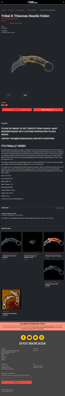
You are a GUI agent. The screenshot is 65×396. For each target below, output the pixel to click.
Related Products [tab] (6, 228)
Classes (3, 358)
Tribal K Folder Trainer (53, 256)
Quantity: (3, 102)
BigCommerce (10, 389)
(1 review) (11, 23)
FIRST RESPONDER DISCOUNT (8, 352)
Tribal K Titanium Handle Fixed (30, 256)
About (2, 355)
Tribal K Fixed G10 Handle (51, 284)
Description (4, 123)
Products (35, 350)
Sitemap (3, 359)
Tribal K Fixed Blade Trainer (10, 314)
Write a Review (18, 23)
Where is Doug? (5, 353)
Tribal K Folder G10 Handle (9, 256)
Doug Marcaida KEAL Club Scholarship (10, 350)
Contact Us (4, 356)
